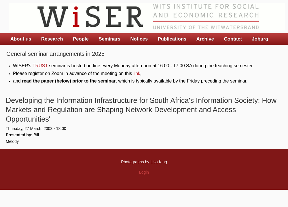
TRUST (40, 65)
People (81, 39)
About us (20, 39)
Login (144, 172)
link (136, 73)
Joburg (260, 39)
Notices (139, 39)
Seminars (110, 39)
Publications (172, 39)
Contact (233, 39)
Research (52, 39)
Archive (205, 39)
